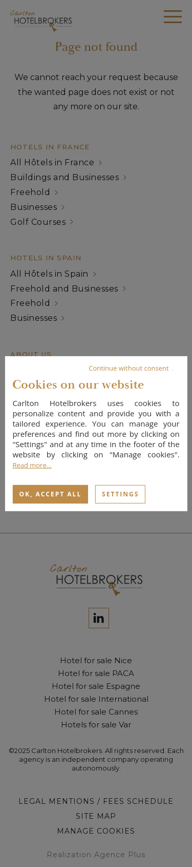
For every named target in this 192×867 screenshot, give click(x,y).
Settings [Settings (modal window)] (120, 493)
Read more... (32, 464)
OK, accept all (50, 493)
